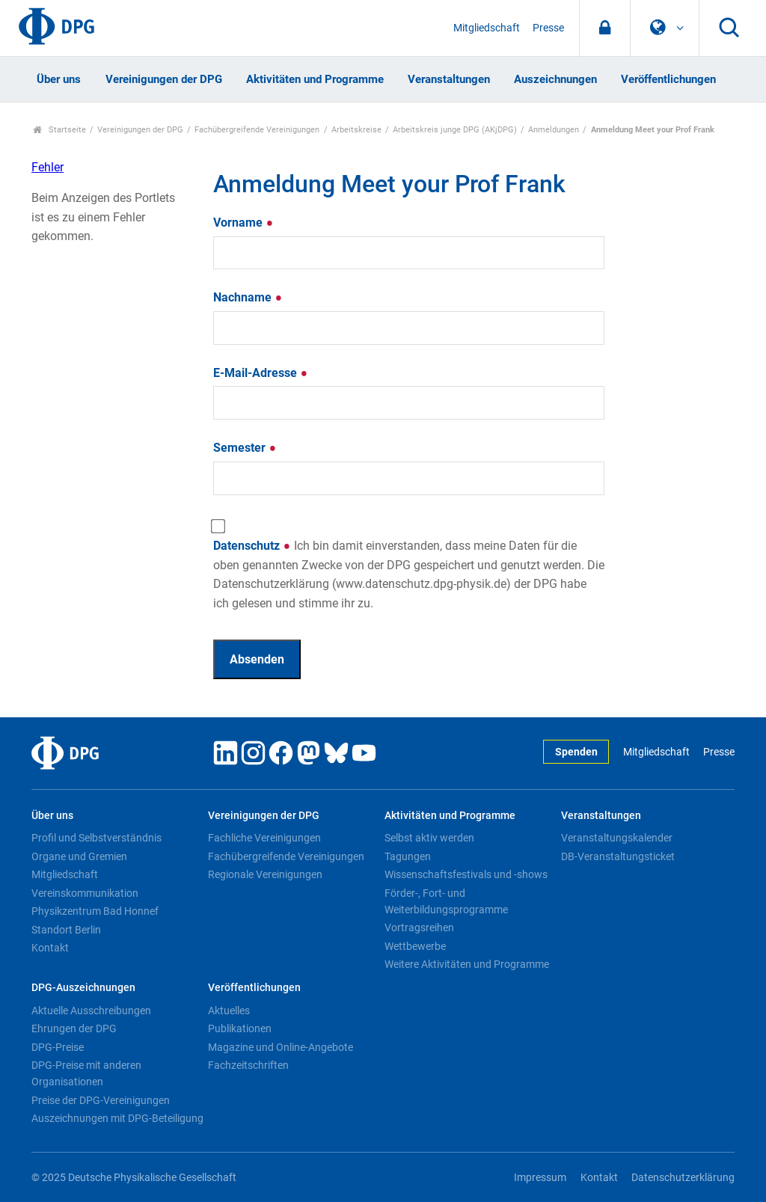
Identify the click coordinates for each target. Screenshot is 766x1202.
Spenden (576, 752)
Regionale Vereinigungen (265, 874)
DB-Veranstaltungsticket (618, 856)
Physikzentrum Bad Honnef (95, 911)
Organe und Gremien (79, 856)
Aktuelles (229, 1011)
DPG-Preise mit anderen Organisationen (86, 1073)
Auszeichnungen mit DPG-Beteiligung (117, 1118)
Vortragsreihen (419, 927)
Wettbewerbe (415, 946)
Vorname (243, 222)
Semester (245, 448)
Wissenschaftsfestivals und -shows (466, 874)
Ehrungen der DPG (74, 1028)
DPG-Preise (57, 1047)
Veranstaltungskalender (616, 838)
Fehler (47, 167)
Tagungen (407, 856)
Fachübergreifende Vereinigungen (256, 130)
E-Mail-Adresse (260, 373)
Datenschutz (408, 574)
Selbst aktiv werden (429, 838)
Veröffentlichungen (668, 79)
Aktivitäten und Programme (315, 79)
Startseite (59, 130)
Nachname (248, 297)
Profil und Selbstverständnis (96, 838)
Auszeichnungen (555, 79)
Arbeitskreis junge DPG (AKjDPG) (455, 130)
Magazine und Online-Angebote (280, 1047)
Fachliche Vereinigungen (264, 838)
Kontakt (50, 948)
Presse (548, 28)
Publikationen (240, 1028)
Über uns (59, 79)
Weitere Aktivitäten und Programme (466, 964)
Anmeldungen (553, 130)
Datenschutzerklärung (683, 1177)
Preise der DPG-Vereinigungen (100, 1100)
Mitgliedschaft (486, 28)
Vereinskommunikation (84, 893)
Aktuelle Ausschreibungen (91, 1011)
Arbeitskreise (356, 130)
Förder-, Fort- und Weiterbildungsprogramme (446, 901)
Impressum (540, 1177)
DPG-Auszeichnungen (83, 987)
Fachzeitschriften (248, 1065)
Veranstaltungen (449, 79)
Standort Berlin (66, 930)
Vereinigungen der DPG (163, 79)
